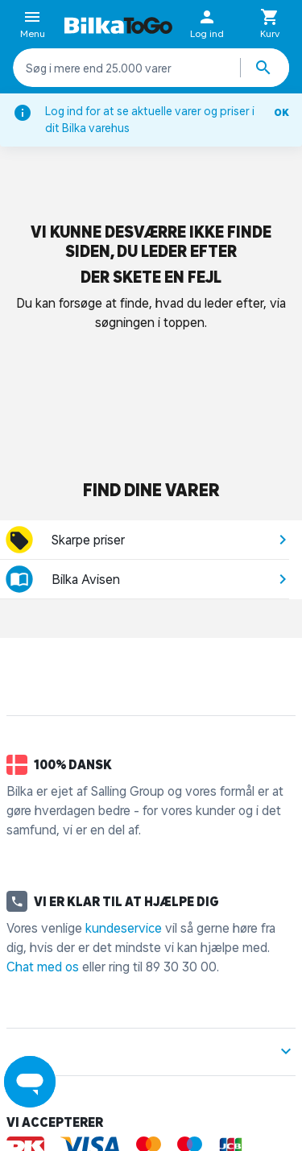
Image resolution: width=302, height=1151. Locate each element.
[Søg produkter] (265, 67)
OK (281, 112)
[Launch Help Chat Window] (30, 1082)
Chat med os (42, 966)
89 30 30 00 (181, 966)
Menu (32, 24)
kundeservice (123, 928)
